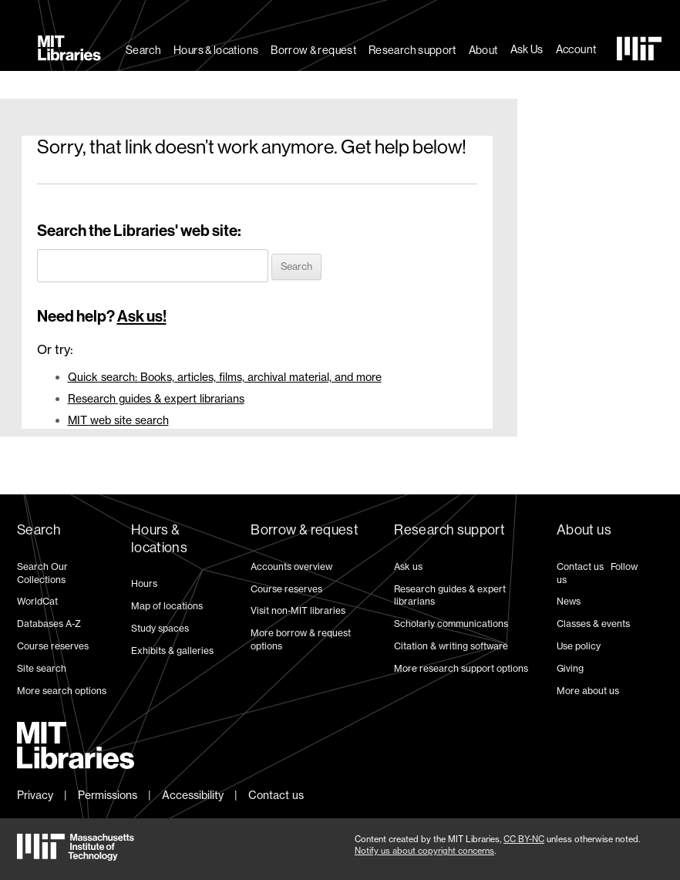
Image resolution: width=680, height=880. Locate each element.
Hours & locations (215, 50)
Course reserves (53, 646)
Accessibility (193, 794)
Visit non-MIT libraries (298, 610)
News (569, 601)
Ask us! (142, 316)
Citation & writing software (451, 646)
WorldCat (37, 601)
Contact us (580, 566)
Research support (412, 50)
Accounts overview (291, 566)
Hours (144, 583)
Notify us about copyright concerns (424, 850)
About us (584, 530)
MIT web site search (118, 420)
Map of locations (167, 606)
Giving (570, 668)
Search (143, 50)
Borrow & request (313, 50)
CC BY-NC (523, 839)
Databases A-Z (49, 623)
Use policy (579, 646)
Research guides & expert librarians (156, 398)
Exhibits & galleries (172, 650)
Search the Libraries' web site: (139, 230)
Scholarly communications (451, 623)
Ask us (408, 566)
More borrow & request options (301, 639)
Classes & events (593, 623)
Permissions (107, 794)
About (483, 50)
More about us (588, 690)
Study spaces (160, 628)
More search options (61, 690)
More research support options (461, 668)
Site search (41, 668)
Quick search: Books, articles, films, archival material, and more (225, 376)
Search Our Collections (42, 573)
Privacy (35, 794)
